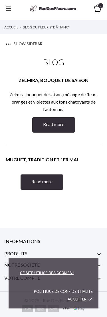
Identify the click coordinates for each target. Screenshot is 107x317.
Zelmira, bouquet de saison (53, 80)
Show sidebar (24, 44)
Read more (53, 124)
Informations (22, 241)
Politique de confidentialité (63, 291)
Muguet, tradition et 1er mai (42, 159)
